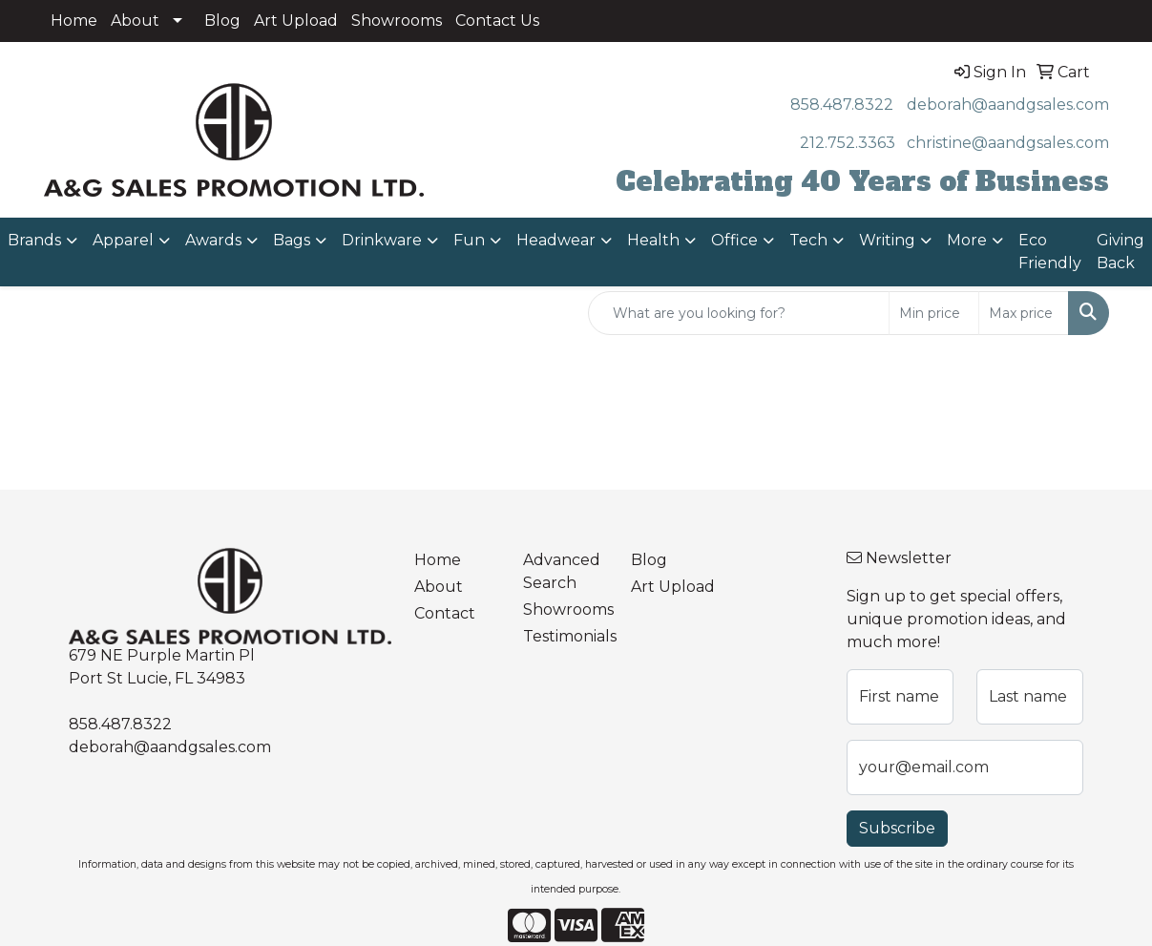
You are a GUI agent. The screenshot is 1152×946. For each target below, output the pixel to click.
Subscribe (897, 828)
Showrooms (396, 20)
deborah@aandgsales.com (1008, 104)
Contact (444, 613)
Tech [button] (808, 240)
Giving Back (1120, 251)
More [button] (967, 240)
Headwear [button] (556, 240)
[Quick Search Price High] (1023, 313)
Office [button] (734, 240)
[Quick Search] (739, 313)
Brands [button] (34, 240)
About (135, 20)
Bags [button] (291, 240)
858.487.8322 (841, 104)
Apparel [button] (123, 240)
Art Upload (296, 20)
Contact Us (497, 20)
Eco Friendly (1049, 251)
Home (74, 20)
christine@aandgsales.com (1008, 143)
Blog (222, 20)
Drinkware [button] (382, 240)
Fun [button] (469, 240)
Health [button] (653, 240)
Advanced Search (561, 571)
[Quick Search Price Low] (934, 313)
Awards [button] (213, 240)
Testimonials (565, 636)
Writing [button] (887, 240)
